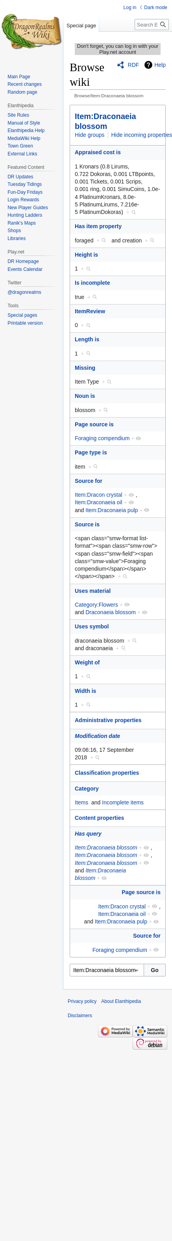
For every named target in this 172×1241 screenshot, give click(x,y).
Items (81, 802)
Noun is (85, 396)
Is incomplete (92, 283)
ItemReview (90, 311)
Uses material (93, 591)
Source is (87, 524)
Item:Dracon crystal (98, 495)
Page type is (91, 452)
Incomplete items (123, 802)
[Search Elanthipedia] (152, 24)
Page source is (94, 424)
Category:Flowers (96, 605)
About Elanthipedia (121, 1001)
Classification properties (107, 773)
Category (87, 788)
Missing (85, 368)
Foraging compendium (102, 438)
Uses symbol (92, 626)
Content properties (99, 818)
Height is (86, 255)
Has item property (98, 226)
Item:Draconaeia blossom (106, 847)
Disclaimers (80, 1015)
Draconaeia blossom (110, 612)
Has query (88, 833)
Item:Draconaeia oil (98, 502)
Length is (87, 339)
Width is (85, 691)
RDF (133, 65)
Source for (88, 481)
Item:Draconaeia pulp (111, 510)
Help (160, 65)
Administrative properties (108, 720)
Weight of (87, 662)
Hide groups (90, 135)
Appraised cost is (98, 152)
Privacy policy (82, 1001)
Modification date (97, 736)
